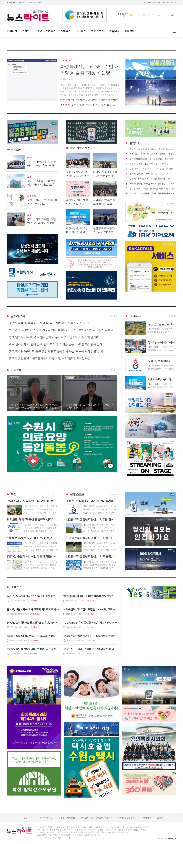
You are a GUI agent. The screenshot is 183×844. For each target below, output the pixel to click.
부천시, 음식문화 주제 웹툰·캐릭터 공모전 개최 (151, 173)
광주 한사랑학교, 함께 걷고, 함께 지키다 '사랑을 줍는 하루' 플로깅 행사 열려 (55, 344)
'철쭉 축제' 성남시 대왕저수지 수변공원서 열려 (88, 104)
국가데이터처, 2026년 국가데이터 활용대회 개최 (152, 183)
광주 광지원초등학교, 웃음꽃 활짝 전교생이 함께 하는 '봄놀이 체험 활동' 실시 (56, 351)
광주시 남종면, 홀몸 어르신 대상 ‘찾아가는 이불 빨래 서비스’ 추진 (49, 323)
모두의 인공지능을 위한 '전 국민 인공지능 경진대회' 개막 (152, 168)
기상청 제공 (125, 16)
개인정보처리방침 (66, 817)
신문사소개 (28, 817)
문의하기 (161, 817)
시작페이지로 (12, 2)
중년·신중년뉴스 (80, 148)
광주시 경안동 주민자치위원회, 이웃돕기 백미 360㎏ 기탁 (152, 154)
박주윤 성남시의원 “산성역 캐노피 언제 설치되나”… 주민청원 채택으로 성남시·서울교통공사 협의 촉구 (63, 330)
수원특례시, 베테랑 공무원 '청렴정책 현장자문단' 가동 (92, 99)
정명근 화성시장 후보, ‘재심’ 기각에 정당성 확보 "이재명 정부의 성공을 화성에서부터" (152, 149)
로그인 (173, 2)
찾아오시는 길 (46, 817)
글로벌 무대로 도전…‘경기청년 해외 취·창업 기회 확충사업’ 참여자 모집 (152, 188)
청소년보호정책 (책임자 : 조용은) (96, 817)
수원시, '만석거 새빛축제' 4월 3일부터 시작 (149, 178)
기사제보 (147, 2)
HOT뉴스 (16, 587)
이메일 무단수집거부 (127, 817)
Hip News (134, 316)
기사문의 (156, 2)
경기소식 (16, 150)
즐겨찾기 (22, 2)
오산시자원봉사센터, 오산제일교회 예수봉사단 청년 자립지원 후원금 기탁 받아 (152, 159)
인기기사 (134, 143)
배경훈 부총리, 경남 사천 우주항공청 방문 (148, 164)
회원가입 (165, 2)
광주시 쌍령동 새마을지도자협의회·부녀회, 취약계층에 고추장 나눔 (49, 358)
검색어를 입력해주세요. (149, 15)
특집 (13, 494)
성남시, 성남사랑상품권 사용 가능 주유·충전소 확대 (152, 193)
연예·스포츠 (77, 494)
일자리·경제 (18, 316)
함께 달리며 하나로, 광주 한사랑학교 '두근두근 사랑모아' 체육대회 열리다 (54, 337)
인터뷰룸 (16, 370)
